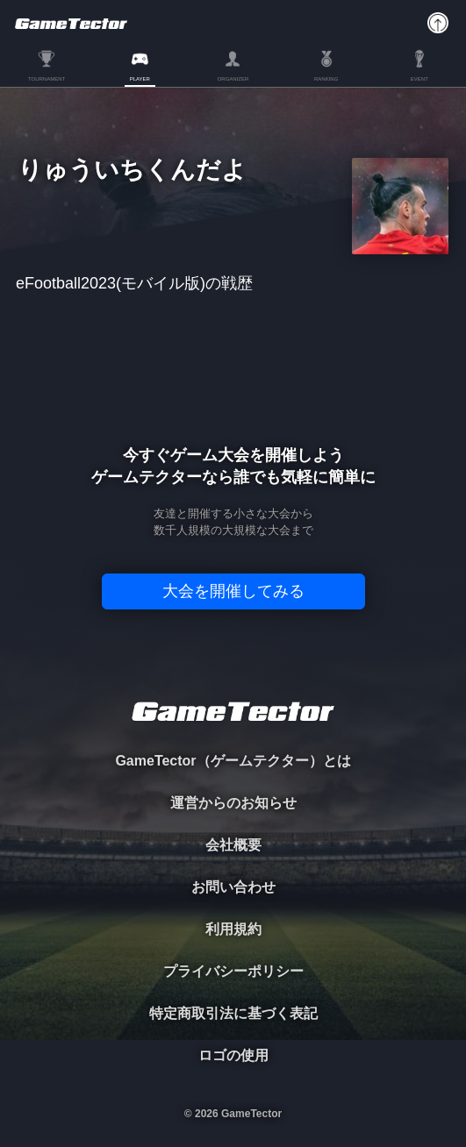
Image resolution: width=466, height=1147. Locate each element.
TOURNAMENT (46, 79)
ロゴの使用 (233, 1055)
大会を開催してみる (233, 591)
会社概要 (233, 844)
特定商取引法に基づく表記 (233, 1013)
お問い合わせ (233, 887)
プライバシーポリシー (233, 971)
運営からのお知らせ (233, 802)
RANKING (326, 79)
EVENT (419, 79)
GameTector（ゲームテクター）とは (232, 760)
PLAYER (140, 79)
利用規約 (233, 929)
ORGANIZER (233, 79)
